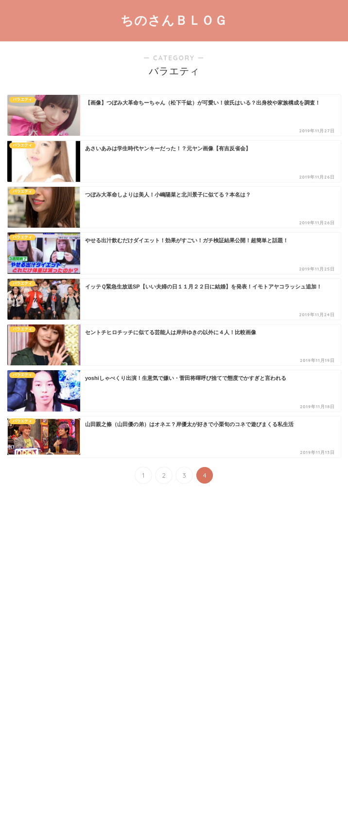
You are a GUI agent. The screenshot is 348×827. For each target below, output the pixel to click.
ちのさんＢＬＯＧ (174, 20)
